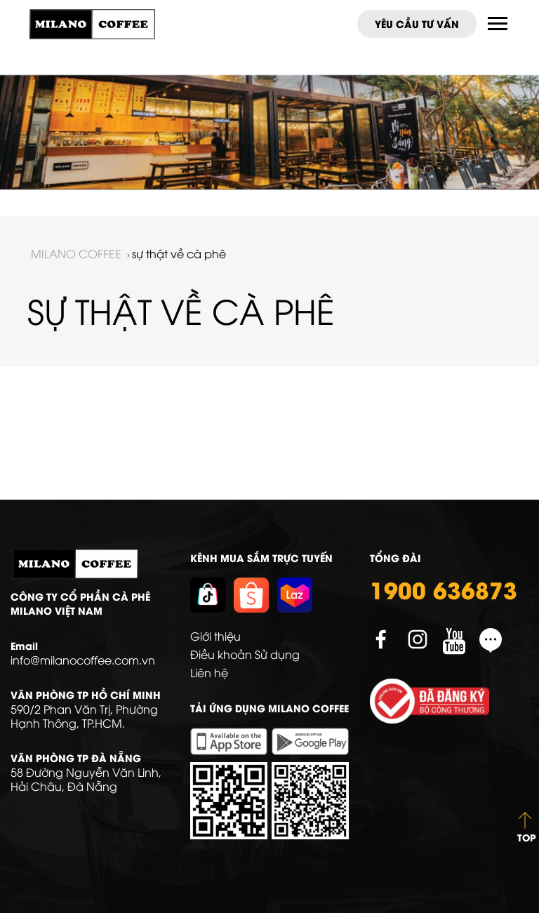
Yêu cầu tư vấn (417, 23)
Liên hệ (209, 672)
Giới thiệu (215, 636)
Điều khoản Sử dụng (245, 654)
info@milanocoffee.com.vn (83, 659)
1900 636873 (443, 589)
